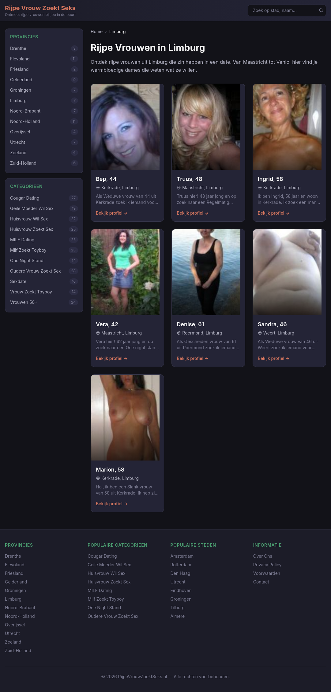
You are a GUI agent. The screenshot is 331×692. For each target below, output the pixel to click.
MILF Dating (100, 590)
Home (97, 31)
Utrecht (12, 633)
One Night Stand (104, 607)
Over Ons (262, 556)
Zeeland (13, 641)
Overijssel (15, 624)
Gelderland (16, 581)
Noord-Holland (20, 616)
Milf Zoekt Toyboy (106, 599)
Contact (261, 581)
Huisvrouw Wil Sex (106, 573)
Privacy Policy (267, 564)
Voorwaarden (266, 573)
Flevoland (14, 564)
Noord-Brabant (20, 607)
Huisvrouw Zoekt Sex (109, 581)
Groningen (15, 590)
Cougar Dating (102, 556)
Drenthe (13, 556)
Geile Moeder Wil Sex (109, 564)
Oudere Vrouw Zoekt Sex (113, 616)
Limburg (13, 599)
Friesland (14, 573)
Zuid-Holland (18, 650)
